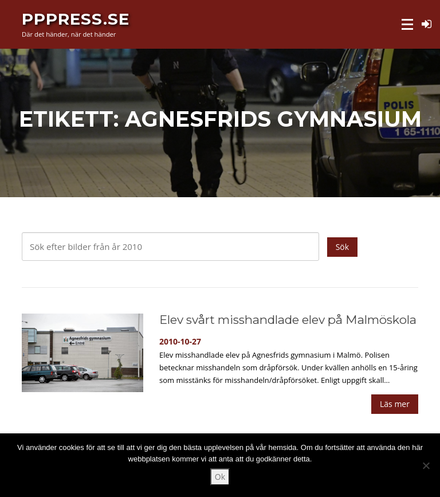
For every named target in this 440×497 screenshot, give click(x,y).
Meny (408, 24)
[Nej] (425, 465)
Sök (342, 246)
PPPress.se (75, 18)
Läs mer (395, 403)
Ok (220, 476)
